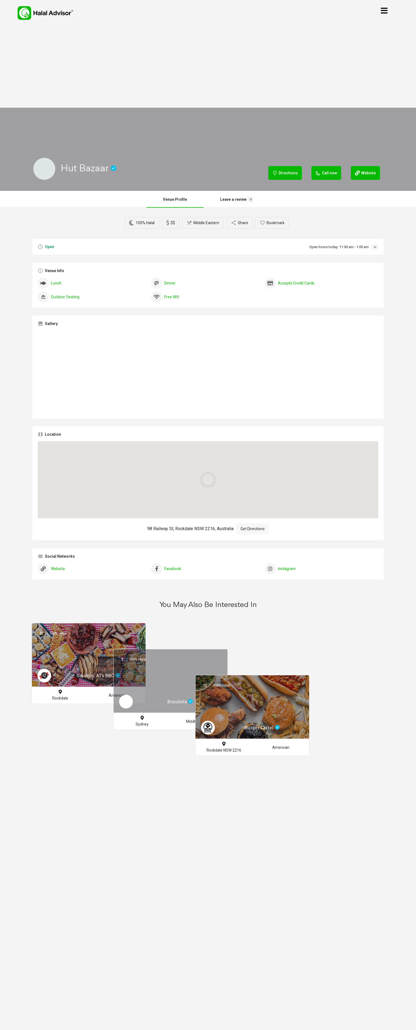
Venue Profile (175, 199)
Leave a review (236, 199)
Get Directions (252, 529)
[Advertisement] (208, 66)
